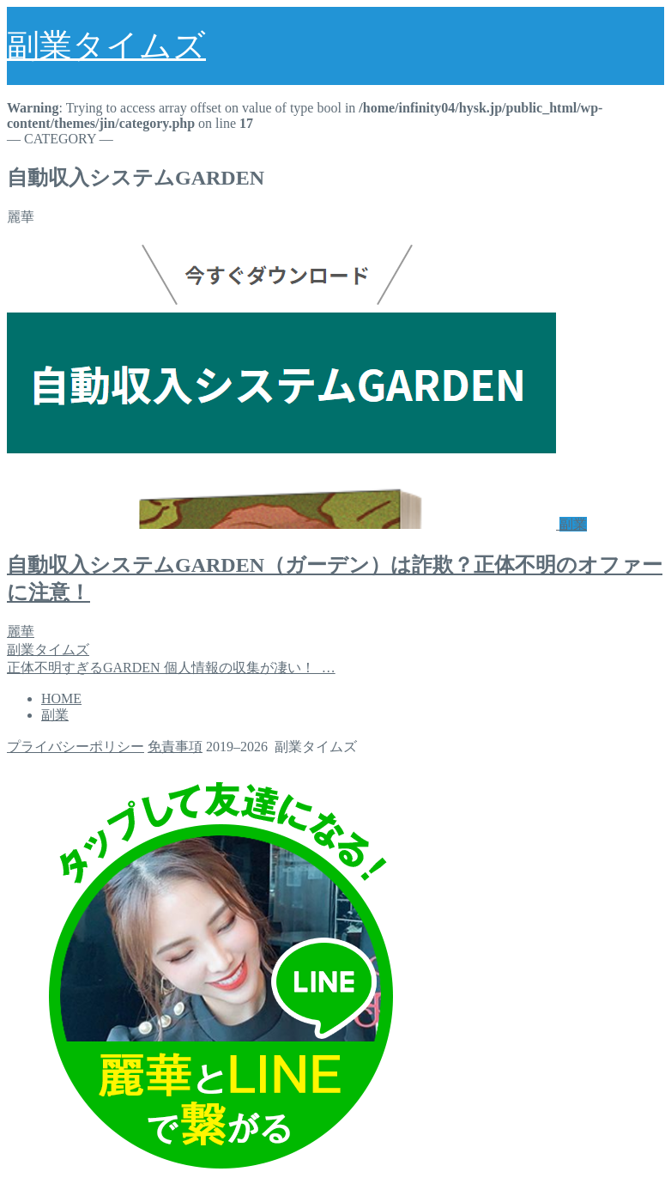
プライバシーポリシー (75, 746)
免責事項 (175, 746)
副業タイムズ (106, 45)
